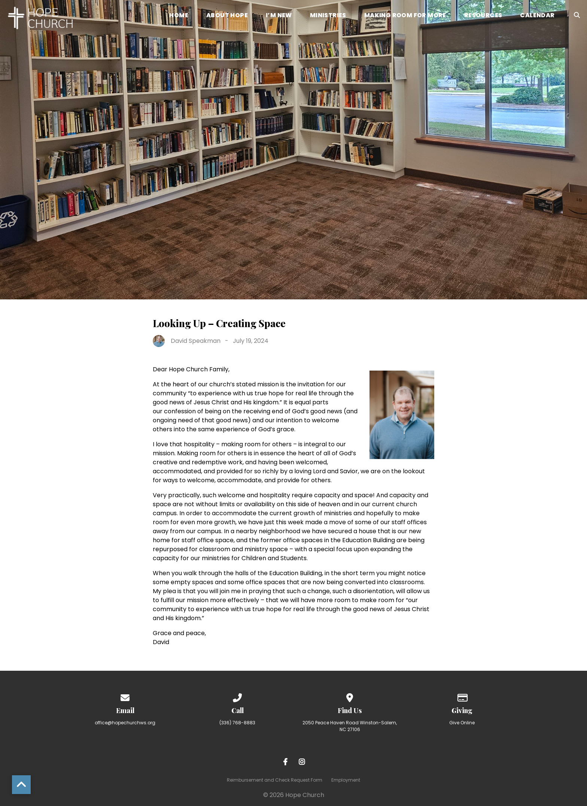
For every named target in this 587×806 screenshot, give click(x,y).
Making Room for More (405, 15)
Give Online (462, 722)
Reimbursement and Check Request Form (274, 780)
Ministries (328, 15)
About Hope (227, 15)
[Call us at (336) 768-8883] (237, 696)
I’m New (279, 15)
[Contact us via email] (125, 696)
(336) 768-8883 (237, 722)
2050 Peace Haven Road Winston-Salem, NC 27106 (349, 726)
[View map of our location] (349, 696)
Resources (483, 15)
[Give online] (462, 696)
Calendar (537, 15)
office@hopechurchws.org (125, 722)
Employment (345, 780)
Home (178, 15)
